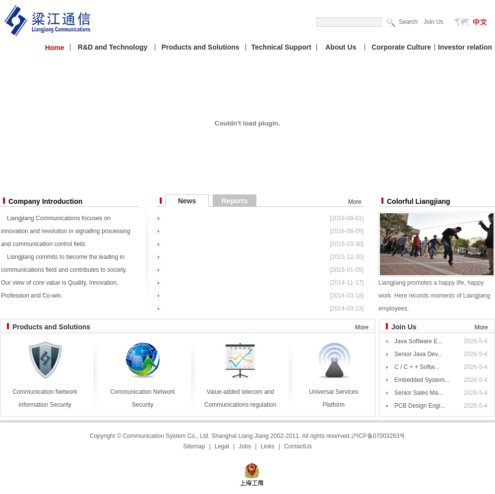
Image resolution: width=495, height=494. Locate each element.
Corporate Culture (401, 47)
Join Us (433, 21)
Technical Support (281, 47)
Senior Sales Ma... (418, 392)
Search (408, 21)
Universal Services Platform (333, 394)
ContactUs (298, 446)
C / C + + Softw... (416, 367)
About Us (340, 47)
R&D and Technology (113, 47)
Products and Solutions (201, 47)
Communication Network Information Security (44, 394)
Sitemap (194, 446)
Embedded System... (421, 379)
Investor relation (465, 47)
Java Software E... (418, 341)
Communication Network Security (142, 394)
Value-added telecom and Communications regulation (240, 394)
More (355, 201)
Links (267, 446)
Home (54, 48)
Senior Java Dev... (418, 354)
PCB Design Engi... (419, 405)
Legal (222, 446)
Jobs (245, 446)
